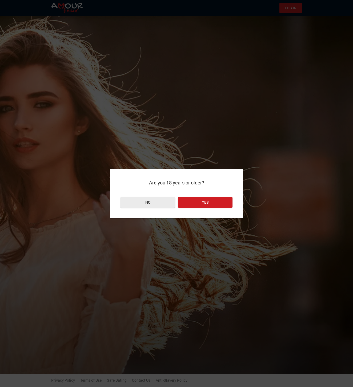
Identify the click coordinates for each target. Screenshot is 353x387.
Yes (205, 202)
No (148, 202)
